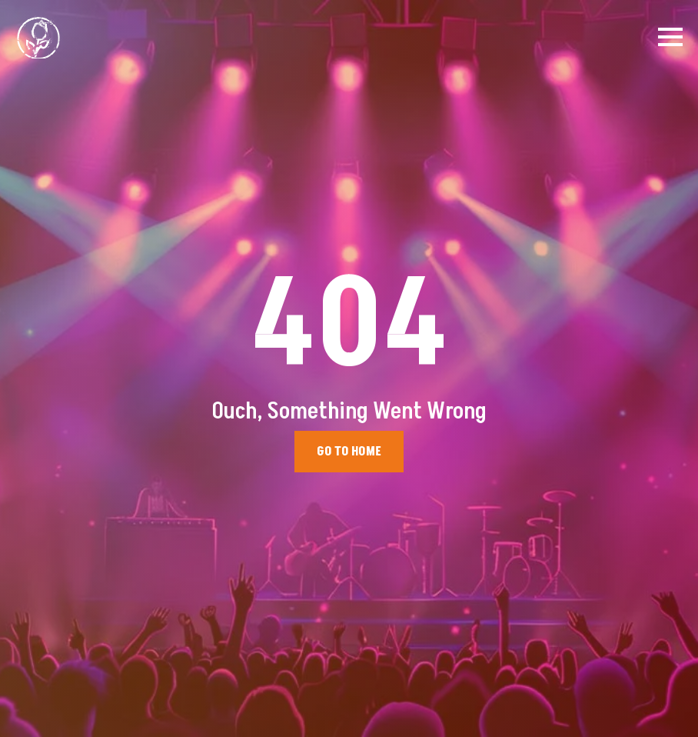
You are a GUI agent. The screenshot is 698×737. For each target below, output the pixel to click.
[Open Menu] (670, 37)
